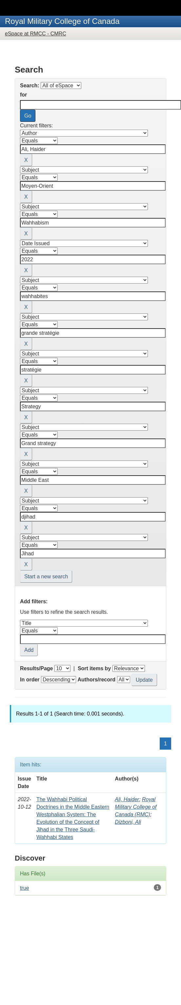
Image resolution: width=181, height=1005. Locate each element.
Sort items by (94, 668)
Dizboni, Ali (128, 822)
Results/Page (36, 668)
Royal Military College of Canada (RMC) (135, 807)
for (23, 94)
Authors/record (96, 679)
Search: (29, 85)
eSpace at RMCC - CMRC (35, 33)
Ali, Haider (127, 799)
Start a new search (46, 576)
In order (30, 679)
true (24, 888)
